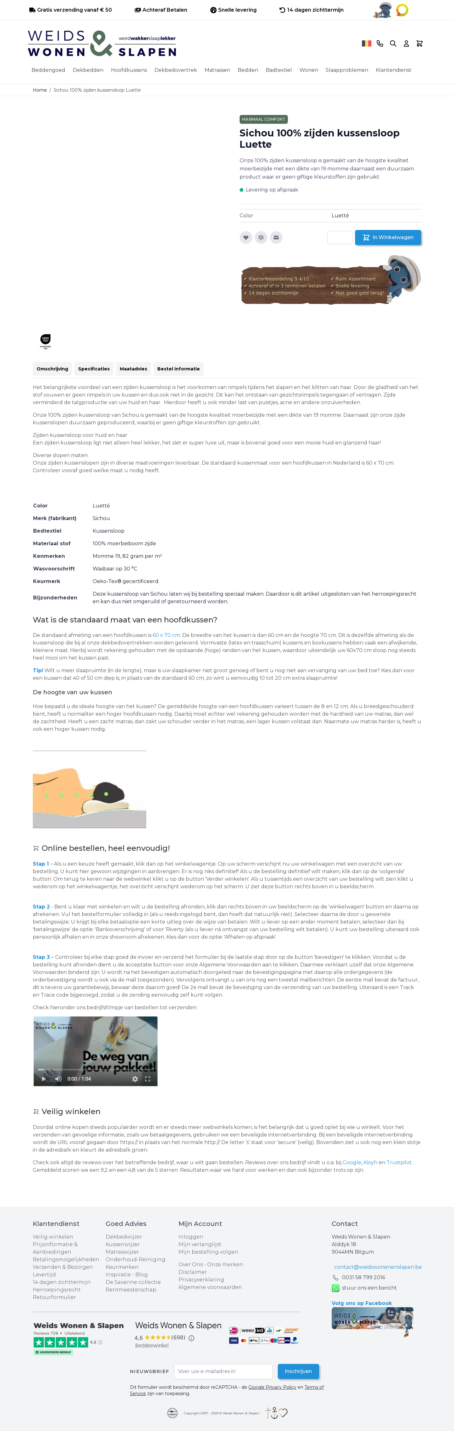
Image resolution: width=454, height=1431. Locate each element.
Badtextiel (279, 70)
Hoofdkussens (129, 70)
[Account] (406, 43)
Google (352, 1162)
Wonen (309, 70)
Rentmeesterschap (131, 1290)
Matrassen (217, 70)
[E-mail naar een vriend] (276, 237)
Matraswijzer (122, 1252)
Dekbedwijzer (124, 1237)
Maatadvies (133, 369)
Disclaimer (192, 1272)
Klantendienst (393, 70)
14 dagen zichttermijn (62, 1282)
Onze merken (225, 1265)
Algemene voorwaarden (210, 1287)
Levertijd (44, 1275)
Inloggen (190, 1237)
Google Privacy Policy (272, 1387)
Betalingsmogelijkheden (66, 1259)
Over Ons (190, 1265)
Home (40, 90)
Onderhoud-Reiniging (136, 1259)
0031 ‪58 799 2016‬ (363, 1277)
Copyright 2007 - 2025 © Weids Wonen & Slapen (221, 1413)
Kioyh (371, 1162)
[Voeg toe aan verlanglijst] (246, 237)
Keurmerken (122, 1267)
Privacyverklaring (201, 1280)
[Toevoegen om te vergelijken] (261, 237)
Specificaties (94, 369)
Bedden (248, 70)
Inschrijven (297, 1371)
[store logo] (193, 43)
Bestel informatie (178, 369)
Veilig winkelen (53, 1237)
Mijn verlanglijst (199, 1244)
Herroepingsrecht (57, 1290)
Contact (345, 1224)
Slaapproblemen (347, 70)
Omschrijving (52, 369)
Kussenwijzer (123, 1244)
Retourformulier (54, 1297)
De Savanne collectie (133, 1282)
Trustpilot (399, 1162)
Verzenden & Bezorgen (63, 1267)
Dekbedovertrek (175, 70)
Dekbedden (88, 70)
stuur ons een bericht (364, 1288)
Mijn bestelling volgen (208, 1252)
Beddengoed (48, 70)
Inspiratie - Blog (127, 1275)
